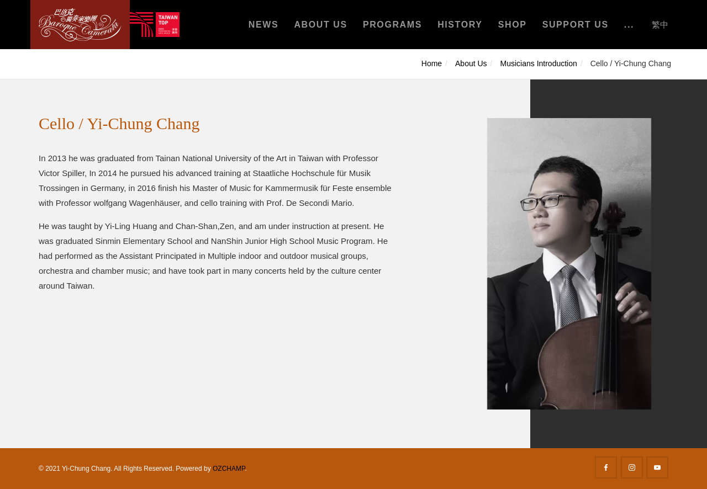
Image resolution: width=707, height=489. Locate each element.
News (263, 24)
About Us (320, 24)
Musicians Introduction (538, 63)
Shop (512, 24)
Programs (392, 24)
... (629, 24)
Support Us (575, 24)
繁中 (660, 24)
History (459, 24)
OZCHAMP (229, 468)
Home (431, 63)
